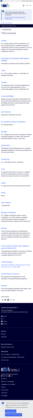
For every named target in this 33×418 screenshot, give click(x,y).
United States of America (10, 274)
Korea (3, 193)
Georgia (4, 132)
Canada (4, 82)
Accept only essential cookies (13, 414)
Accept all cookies (10, 411)
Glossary (3, 334)
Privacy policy (4, 390)
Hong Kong (5, 159)
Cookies (3, 387)
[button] (2, 300)
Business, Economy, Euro (7, 23)
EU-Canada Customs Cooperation (13, 122)
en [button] (23, 5)
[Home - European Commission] (5, 5)
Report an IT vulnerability (7, 381)
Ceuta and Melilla (7, 96)
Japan (3, 183)
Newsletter (4, 337)
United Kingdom (7, 262)
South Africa (5, 145)
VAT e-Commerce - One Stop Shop (10, 354)
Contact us (4, 378)
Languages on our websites (8, 384)
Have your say (5, 360)
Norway (4, 228)
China (3, 70)
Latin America (6, 112)
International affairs (7, 29)
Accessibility (4, 395)
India (3, 169)
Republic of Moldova (8, 212)
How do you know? (27, 1)
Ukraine (4, 41)
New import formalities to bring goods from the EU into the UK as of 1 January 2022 (15, 266)
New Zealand (6, 202)
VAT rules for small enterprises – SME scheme (12, 357)
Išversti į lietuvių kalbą (9, 17)
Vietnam (4, 286)
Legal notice (4, 392)
